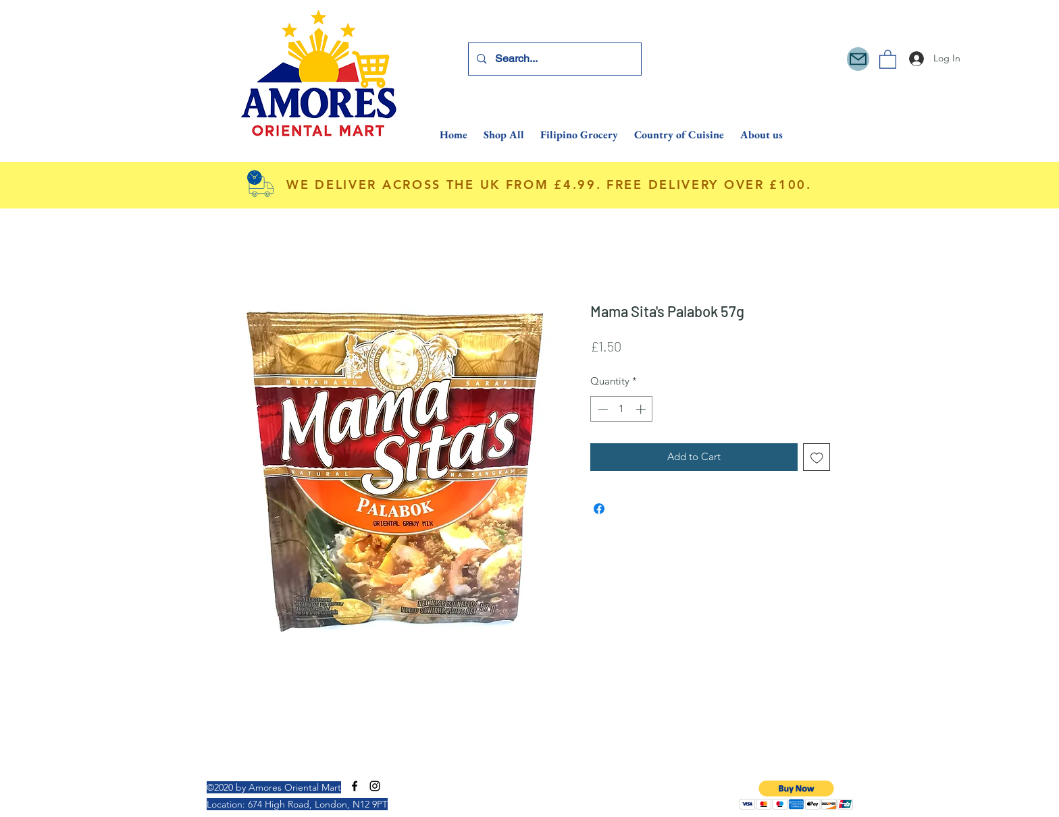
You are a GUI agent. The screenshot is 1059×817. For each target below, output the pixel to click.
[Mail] (858, 59)
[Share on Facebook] (599, 509)
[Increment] (642, 409)
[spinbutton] (622, 409)
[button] (887, 59)
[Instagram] (375, 786)
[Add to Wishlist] (817, 457)
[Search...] (554, 59)
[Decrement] (601, 409)
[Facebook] (354, 786)
